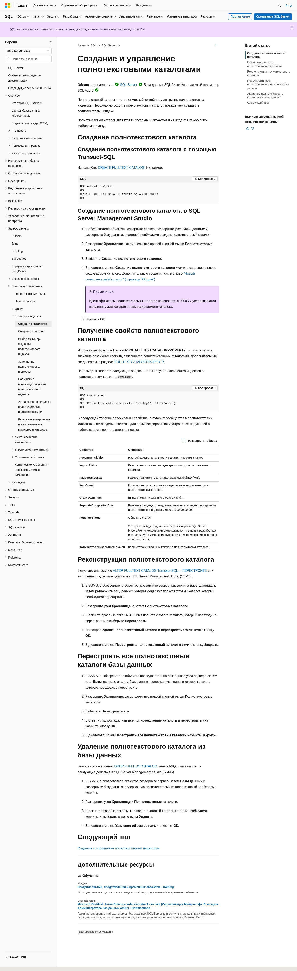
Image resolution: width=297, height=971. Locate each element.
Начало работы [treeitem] (25, 301)
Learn (82, 45)
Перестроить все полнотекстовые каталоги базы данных (268, 84)
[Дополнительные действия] (215, 45)
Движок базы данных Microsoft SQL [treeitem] (26, 113)
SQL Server (109, 45)
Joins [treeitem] (15, 243)
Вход (288, 5)
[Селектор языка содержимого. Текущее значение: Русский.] (15, 964)
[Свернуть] (50, 42)
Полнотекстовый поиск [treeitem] (30, 293)
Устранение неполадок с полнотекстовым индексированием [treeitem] (34, 406)
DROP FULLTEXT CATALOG (135, 766)
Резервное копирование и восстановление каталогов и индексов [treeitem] (34, 424)
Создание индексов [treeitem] (31, 331)
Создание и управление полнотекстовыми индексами (119, 848)
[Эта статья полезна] (247, 128)
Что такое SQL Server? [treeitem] (27, 103)
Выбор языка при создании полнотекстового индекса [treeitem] (29, 346)
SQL (94, 45)
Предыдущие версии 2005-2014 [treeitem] (29, 88)
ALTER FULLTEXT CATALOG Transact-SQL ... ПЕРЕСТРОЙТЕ (160, 570)
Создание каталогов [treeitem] (32, 324)
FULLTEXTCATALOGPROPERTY (139, 362)
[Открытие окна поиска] (280, 5)
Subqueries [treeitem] (19, 258)
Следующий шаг (258, 102)
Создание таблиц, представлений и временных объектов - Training (126, 887)
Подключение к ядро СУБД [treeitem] (30, 123)
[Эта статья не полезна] (252, 128)
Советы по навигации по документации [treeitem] (24, 78)
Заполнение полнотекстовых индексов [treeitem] (29, 366)
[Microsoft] (7, 5)
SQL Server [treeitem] (15, 68)
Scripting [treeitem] (17, 251)
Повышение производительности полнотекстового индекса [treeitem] (32, 386)
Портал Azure (240, 16)
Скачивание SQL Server (273, 16)
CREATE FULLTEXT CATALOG (121, 167)
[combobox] (28, 51)
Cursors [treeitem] (17, 236)
